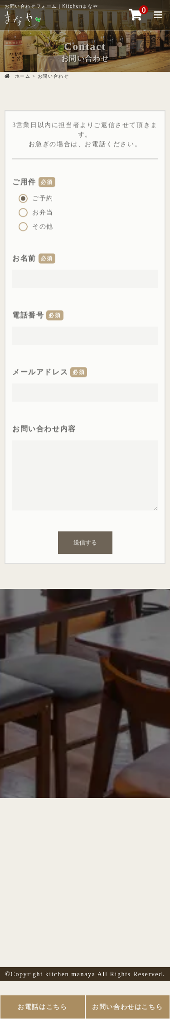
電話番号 (28, 313)
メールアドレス (40, 370)
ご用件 (24, 180)
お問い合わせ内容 (44, 427)
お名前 (24, 257)
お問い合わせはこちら (127, 1007)
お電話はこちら (42, 1007)
